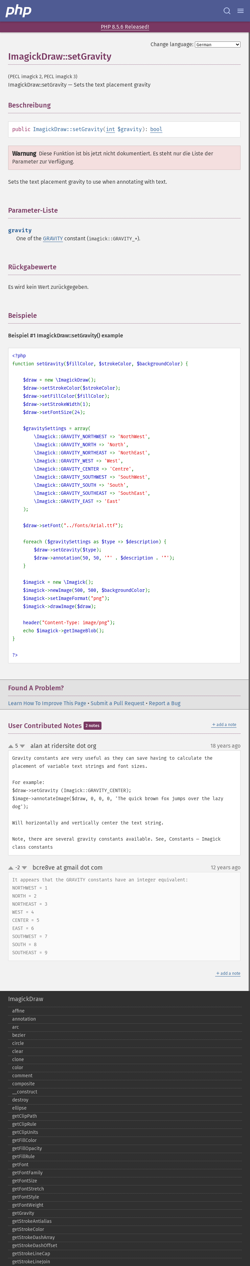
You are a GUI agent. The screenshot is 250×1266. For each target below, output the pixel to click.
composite (23, 1084)
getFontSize (24, 1181)
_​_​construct (24, 1092)
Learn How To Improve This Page (47, 703)
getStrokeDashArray (33, 1237)
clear (17, 1051)
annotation (24, 1019)
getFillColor (24, 1140)
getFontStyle (25, 1197)
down (22, 746)
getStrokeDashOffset (34, 1245)
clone (18, 1059)
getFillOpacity (27, 1148)
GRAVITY (53, 238)
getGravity (23, 1213)
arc (15, 1027)
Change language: (172, 44)
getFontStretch (28, 1189)
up (12, 746)
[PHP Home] (18, 11)
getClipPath (24, 1116)
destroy (20, 1100)
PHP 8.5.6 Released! (125, 27)
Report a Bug (164, 703)
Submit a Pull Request (117, 703)
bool (156, 129)
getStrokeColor (28, 1229)
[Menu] (240, 11)
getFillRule (23, 1156)
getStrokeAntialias (32, 1221)
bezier (18, 1035)
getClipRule (24, 1124)
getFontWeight (27, 1205)
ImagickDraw (25, 999)
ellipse (19, 1108)
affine (18, 1011)
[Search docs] (227, 11)
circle (18, 1043)
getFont (20, 1165)
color (17, 1068)
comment (22, 1076)
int (110, 129)
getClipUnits (25, 1132)
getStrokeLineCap (31, 1254)
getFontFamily (27, 1173)
